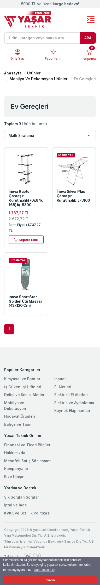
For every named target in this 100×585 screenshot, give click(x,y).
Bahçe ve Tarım (18, 424)
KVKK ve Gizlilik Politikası (27, 513)
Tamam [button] (50, 580)
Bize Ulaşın (14, 476)
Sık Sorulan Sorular (21, 497)
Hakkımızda (14, 452)
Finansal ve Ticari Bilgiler (27, 445)
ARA (87, 38)
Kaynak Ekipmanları (72, 410)
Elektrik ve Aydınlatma (74, 402)
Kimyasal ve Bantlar (22, 379)
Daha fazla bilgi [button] (44, 570)
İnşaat (60, 379)
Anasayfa (13, 73)
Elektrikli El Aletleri (71, 394)
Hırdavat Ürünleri (19, 416)
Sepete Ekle (26, 239)
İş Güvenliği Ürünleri (22, 387)
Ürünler (33, 73)
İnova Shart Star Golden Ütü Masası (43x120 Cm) (25, 301)
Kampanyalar (16, 468)
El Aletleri (62, 387)
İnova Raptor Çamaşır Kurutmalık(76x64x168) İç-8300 (26, 198)
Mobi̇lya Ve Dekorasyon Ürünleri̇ (39, 79)
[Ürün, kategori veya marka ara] (42, 38)
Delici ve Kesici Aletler (24, 394)
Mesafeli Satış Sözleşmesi (28, 461)
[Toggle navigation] (90, 19)
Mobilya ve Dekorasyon (15, 405)
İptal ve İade (15, 505)
